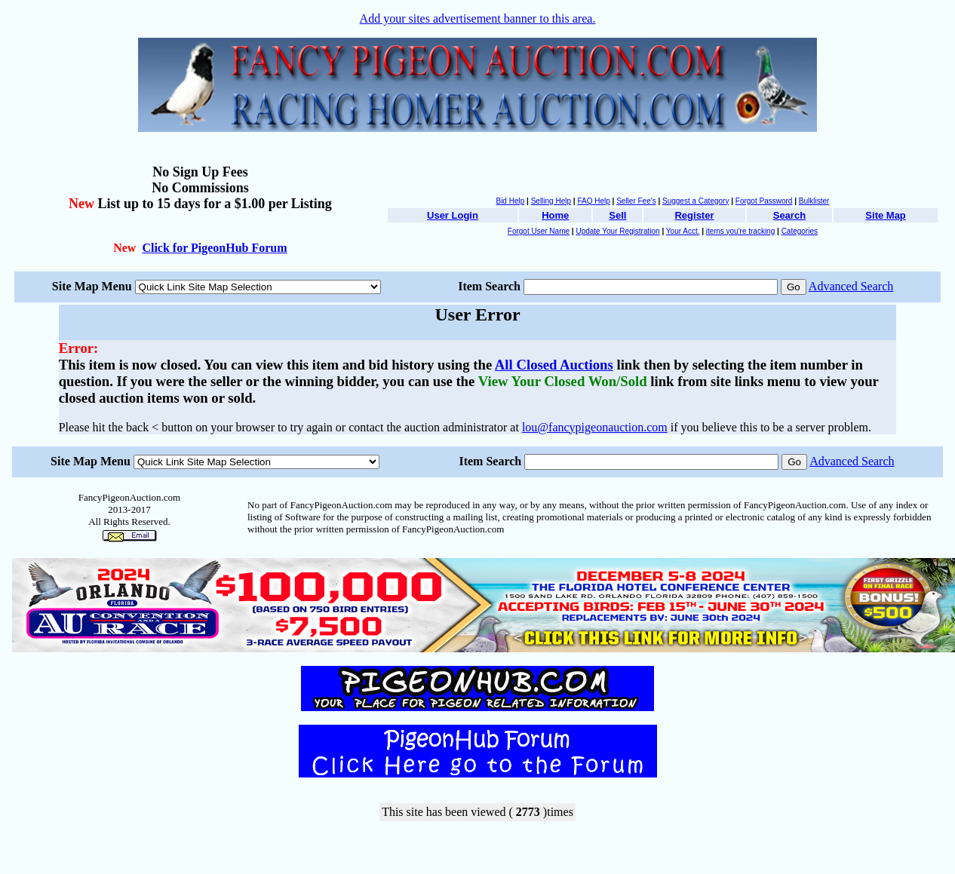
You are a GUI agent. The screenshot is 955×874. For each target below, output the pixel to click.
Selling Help (551, 201)
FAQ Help (593, 201)
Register (694, 215)
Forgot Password (764, 201)
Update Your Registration (617, 231)
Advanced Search (851, 286)
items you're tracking (740, 231)
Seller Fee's (636, 201)
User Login (452, 215)
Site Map (885, 215)
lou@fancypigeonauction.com (595, 427)
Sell (617, 215)
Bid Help (510, 201)
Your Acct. (683, 231)
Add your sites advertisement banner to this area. (478, 18)
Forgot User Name (539, 231)
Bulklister (814, 201)
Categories (800, 231)
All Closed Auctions (554, 365)
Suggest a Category (695, 201)
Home (555, 215)
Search (789, 215)
